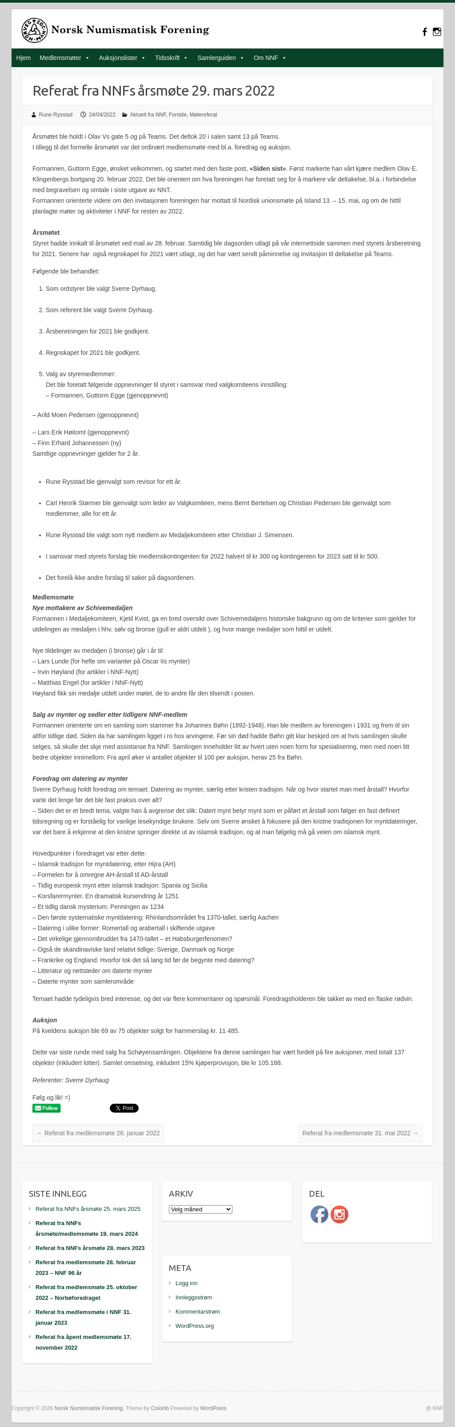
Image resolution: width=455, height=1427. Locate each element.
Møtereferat (203, 115)
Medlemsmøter (60, 57)
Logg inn (187, 1283)
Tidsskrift (167, 57)
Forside (178, 115)
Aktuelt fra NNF (148, 115)
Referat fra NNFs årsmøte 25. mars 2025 (88, 1209)
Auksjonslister (118, 57)
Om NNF (266, 57)
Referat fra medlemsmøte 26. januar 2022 (98, 1133)
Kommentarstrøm (198, 1311)
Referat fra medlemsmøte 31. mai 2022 (361, 1133)
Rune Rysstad (55, 115)
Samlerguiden (216, 57)
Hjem (23, 57)
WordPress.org (195, 1325)
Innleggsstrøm (194, 1297)
